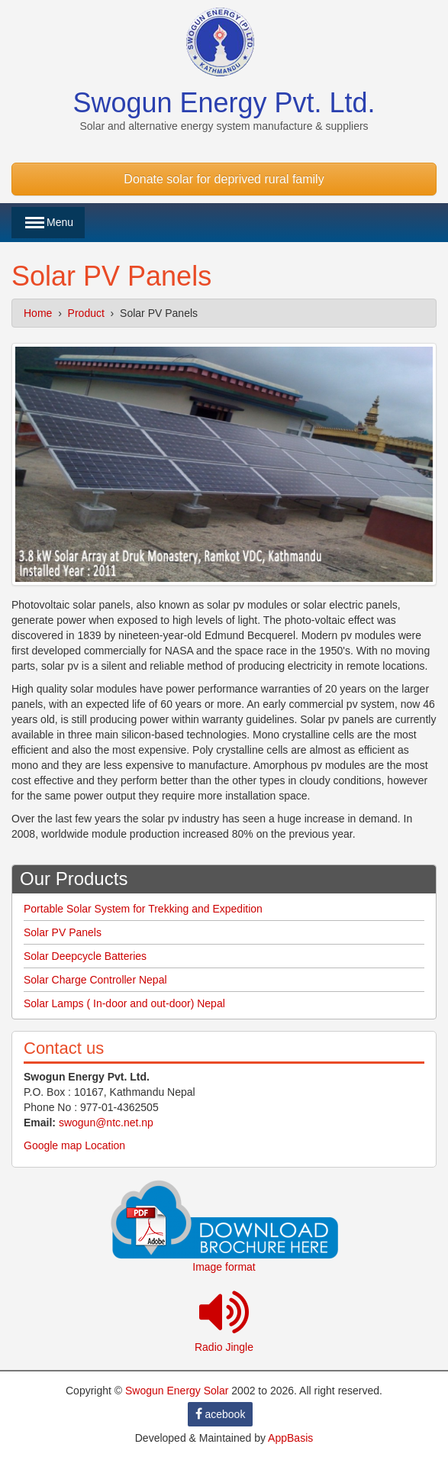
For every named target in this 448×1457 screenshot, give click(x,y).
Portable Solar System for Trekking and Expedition (143, 909)
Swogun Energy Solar (176, 1390)
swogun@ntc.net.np (106, 1122)
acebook (220, 1414)
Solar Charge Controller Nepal (95, 980)
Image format (223, 1267)
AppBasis (290, 1438)
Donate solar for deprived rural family (224, 179)
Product (86, 313)
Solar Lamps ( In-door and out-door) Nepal (124, 1003)
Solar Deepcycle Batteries (85, 956)
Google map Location (74, 1145)
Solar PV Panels (63, 932)
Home (38, 313)
